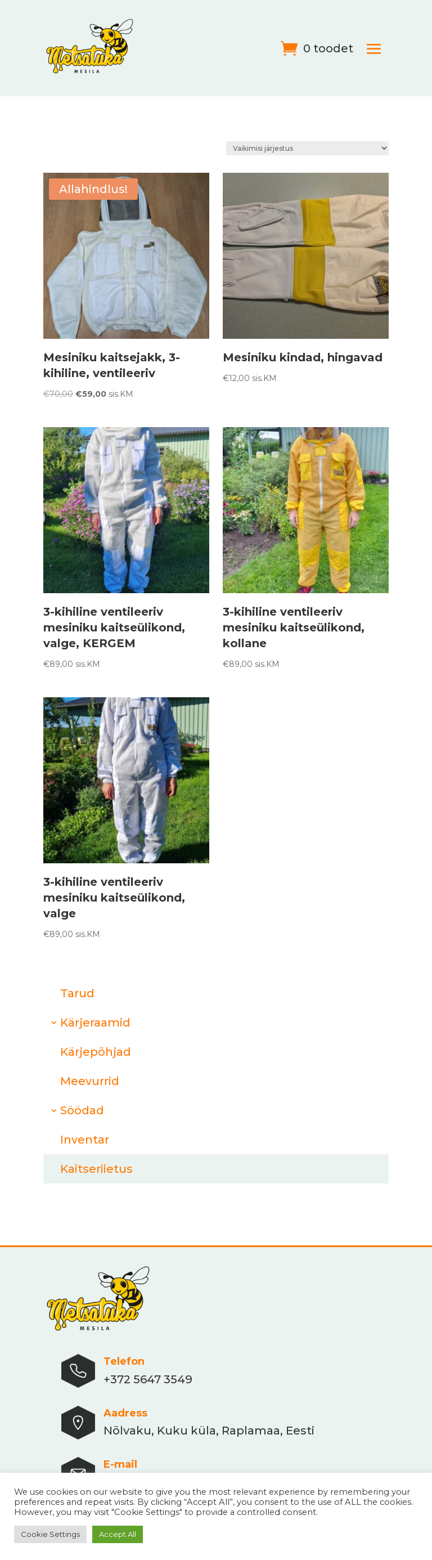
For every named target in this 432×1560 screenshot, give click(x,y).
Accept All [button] (117, 1534)
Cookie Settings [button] (50, 1534)
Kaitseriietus (96, 1169)
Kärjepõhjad (95, 1052)
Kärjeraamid (95, 1022)
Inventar (84, 1139)
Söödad (82, 1110)
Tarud (77, 993)
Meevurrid (89, 1081)
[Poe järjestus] (307, 148)
